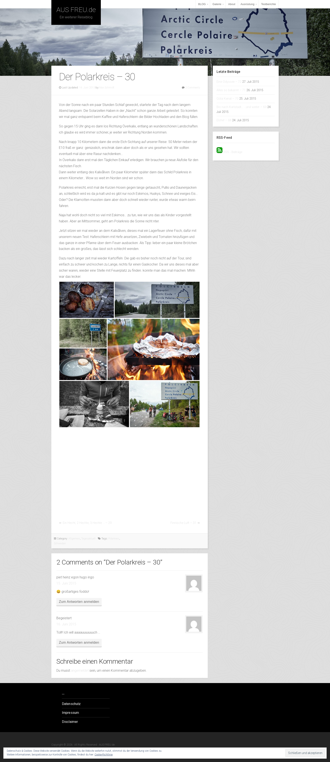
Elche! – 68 (224, 120)
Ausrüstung (247, 4)
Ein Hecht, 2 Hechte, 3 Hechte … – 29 (87, 523)
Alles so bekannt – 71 (231, 90)
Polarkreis (113, 538)
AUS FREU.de (76, 10)
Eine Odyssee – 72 (229, 82)
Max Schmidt (106, 87)
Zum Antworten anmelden (79, 601)
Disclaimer (70, 722)
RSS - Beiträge (232, 152)
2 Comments (192, 87)
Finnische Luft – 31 (183, 523)
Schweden (60, 543)
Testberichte (268, 4)
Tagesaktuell (88, 538)
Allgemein (74, 538)
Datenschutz (71, 704)
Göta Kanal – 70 (227, 98)
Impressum (70, 713)
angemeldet (80, 671)
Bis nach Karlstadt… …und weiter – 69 (241, 107)
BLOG (202, 4)
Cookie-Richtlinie (103, 754)
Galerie (217, 4)
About (231, 4)
